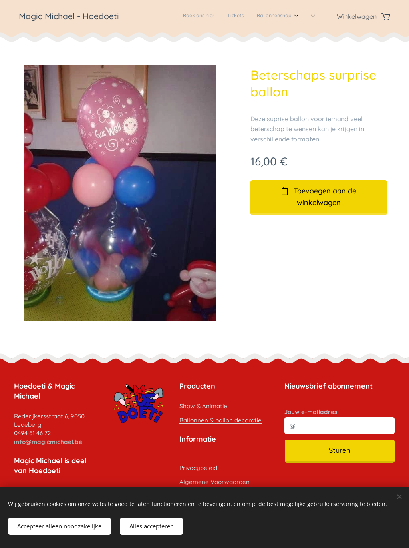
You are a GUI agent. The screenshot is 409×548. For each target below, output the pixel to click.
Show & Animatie (203, 406)
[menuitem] (230, 16)
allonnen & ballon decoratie (222, 420)
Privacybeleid (198, 467)
